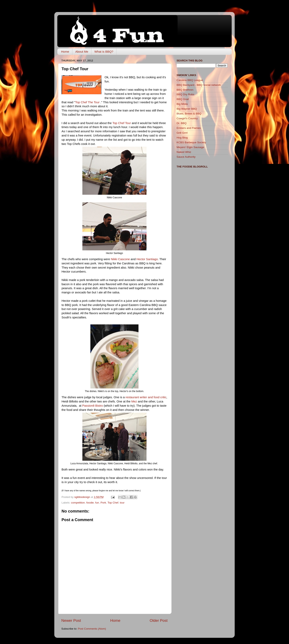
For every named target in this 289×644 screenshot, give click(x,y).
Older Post (159, 620)
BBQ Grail (183, 99)
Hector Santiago (147, 259)
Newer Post (71, 620)
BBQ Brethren (185, 89)
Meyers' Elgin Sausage (190, 147)
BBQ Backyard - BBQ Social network (199, 84)
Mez (134, 401)
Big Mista (182, 103)
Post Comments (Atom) (92, 628)
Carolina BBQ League (190, 80)
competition (78, 502)
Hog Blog (182, 137)
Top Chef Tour (121, 123)
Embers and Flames (189, 127)
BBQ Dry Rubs (185, 94)
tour (122, 502)
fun (97, 502)
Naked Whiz (184, 151)
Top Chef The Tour (87, 102)
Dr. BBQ (182, 123)
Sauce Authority (186, 156)
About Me (81, 51)
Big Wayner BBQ (187, 108)
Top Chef (113, 502)
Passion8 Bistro (92, 405)
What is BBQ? (103, 51)
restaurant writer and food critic (145, 397)
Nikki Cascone (120, 259)
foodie (90, 502)
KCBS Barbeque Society (191, 142)
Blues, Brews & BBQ (189, 113)
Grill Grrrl (182, 132)
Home (65, 51)
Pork (103, 502)
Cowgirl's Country (187, 118)
